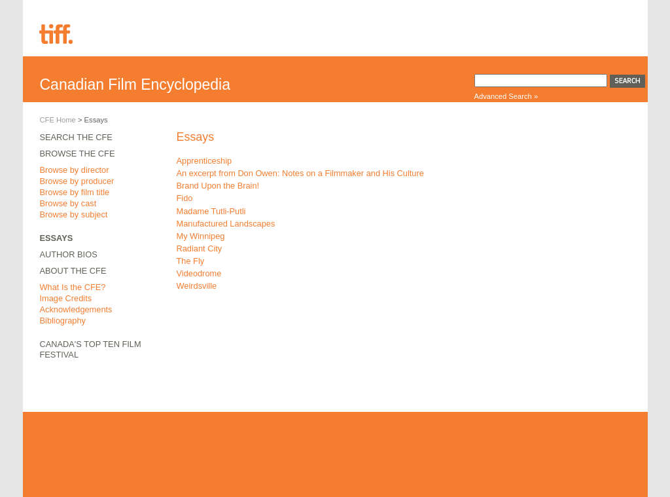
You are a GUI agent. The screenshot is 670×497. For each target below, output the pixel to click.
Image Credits (66, 298)
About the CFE (73, 271)
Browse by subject (74, 214)
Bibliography (63, 320)
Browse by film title (75, 192)
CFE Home (58, 120)
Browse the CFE (77, 153)
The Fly (191, 261)
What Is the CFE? (73, 287)
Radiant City (199, 248)
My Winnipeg (201, 236)
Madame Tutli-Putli (211, 211)
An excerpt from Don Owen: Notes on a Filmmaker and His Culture (300, 173)
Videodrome (199, 273)
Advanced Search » (506, 96)
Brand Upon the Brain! (218, 186)
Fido (185, 198)
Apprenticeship (204, 161)
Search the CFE (76, 137)
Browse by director (74, 170)
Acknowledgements (76, 309)
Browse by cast (68, 203)
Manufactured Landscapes (226, 224)
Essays (56, 238)
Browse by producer (77, 181)
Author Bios (68, 254)
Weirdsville (197, 286)
